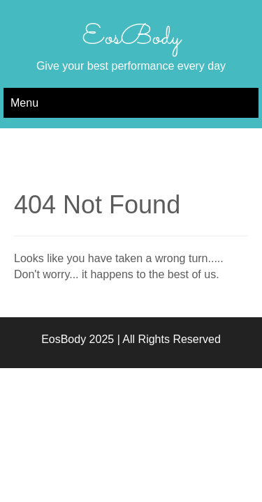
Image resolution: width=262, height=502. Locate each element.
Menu (24, 103)
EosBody (131, 37)
